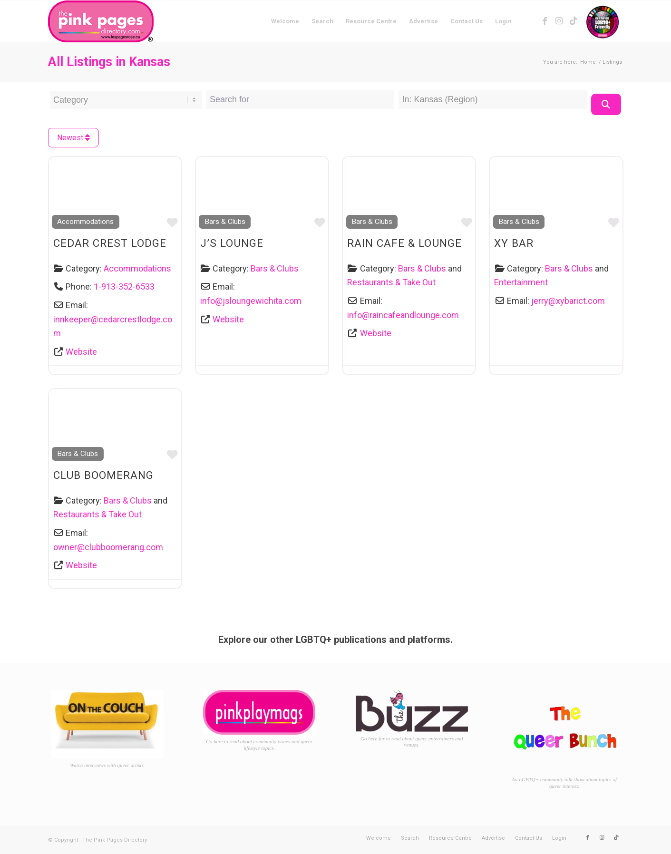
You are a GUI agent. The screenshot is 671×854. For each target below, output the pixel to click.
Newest (73, 137)
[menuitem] (285, 21)
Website (81, 352)
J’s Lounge (231, 243)
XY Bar (514, 243)
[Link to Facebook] (545, 21)
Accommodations (85, 221)
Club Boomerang (103, 475)
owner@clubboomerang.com (108, 547)
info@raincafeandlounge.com (403, 315)
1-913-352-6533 (124, 286)
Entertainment (521, 282)
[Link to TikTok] (573, 21)
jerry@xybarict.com (568, 301)
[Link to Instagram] (559, 21)
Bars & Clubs (224, 221)
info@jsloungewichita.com (250, 301)
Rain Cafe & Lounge (404, 243)
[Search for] (300, 99)
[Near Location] (492, 99)
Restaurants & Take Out (391, 282)
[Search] (606, 104)
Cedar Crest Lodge (109, 243)
